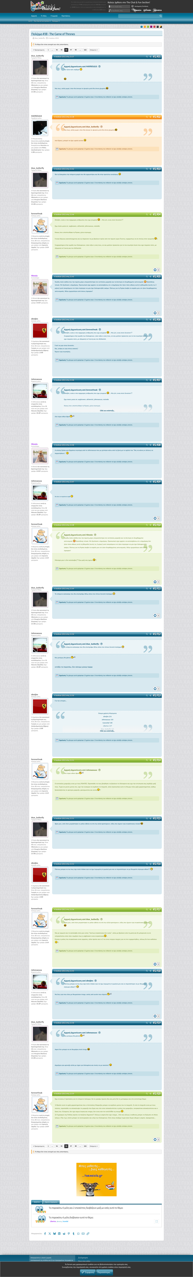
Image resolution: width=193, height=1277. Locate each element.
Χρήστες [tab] (37, 1202)
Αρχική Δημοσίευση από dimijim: (80, 980)
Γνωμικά (54, 16)
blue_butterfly (40, 38)
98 (76, 50)
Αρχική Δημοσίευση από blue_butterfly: (83, 126)
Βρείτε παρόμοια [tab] (51, 1202)
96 (66, 50)
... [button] (52, 50)
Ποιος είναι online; (84, 1261)
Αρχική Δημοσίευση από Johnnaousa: (82, 770)
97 (71, 50)
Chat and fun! (47, 6)
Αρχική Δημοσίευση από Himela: (80, 534)
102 (85, 50)
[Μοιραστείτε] (150, 56)
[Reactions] (156, 269)
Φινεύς (59, 1221)
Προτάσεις (66, 16)
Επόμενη (93, 50)
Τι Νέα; (44, 16)
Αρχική (34, 16)
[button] (140, 16)
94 (57, 50)
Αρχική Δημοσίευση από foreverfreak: (82, 329)
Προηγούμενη (39, 50)
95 (61, 50)
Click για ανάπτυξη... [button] (107, 411)
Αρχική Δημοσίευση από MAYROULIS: (82, 66)
